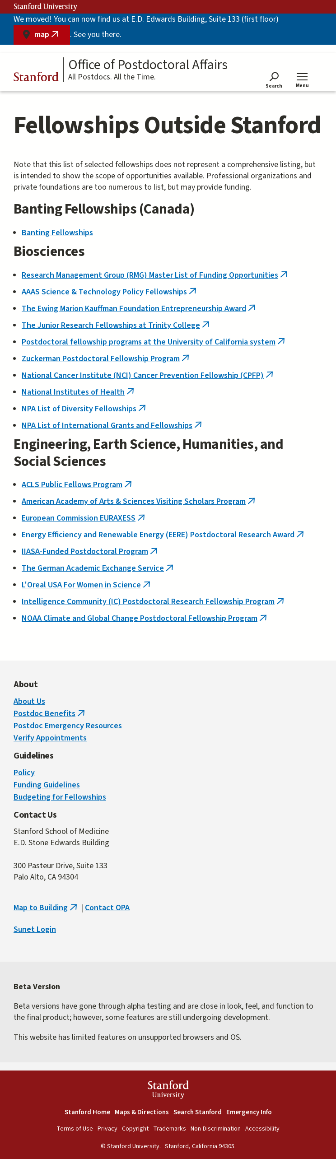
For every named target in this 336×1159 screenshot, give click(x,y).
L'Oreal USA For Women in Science (87, 585)
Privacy (107, 1128)
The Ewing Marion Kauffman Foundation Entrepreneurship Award (139, 308)
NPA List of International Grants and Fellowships (113, 425)
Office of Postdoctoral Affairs (148, 65)
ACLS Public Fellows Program (78, 484)
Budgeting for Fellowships (60, 797)
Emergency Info (249, 1112)
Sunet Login (35, 929)
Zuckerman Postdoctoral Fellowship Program (106, 358)
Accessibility (262, 1128)
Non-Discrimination (216, 1128)
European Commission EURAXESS (84, 518)
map (52, 37)
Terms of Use (74, 1128)
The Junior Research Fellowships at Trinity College (116, 325)
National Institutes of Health (79, 392)
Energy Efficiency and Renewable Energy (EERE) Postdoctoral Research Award (164, 534)
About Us (29, 701)
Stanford (36, 78)
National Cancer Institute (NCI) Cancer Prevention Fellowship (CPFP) (148, 375)
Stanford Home (87, 1112)
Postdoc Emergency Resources (68, 725)
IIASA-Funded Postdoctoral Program (90, 551)
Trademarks (169, 1128)
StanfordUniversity (168, 1091)
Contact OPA (107, 907)
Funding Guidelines (47, 785)
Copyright (135, 1128)
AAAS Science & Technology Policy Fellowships (110, 292)
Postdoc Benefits (50, 713)
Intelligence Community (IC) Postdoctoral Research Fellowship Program (154, 601)
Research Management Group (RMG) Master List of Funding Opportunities (155, 275)
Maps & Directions (142, 1112)
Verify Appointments (50, 738)
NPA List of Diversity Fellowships (85, 408)
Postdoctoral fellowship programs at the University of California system (154, 342)
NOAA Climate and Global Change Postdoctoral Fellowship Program (145, 618)
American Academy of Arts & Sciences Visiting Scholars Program (139, 501)
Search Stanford (197, 1112)
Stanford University (46, 6)
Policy (24, 772)
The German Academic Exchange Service (98, 568)
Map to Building (46, 907)
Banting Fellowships (57, 232)
